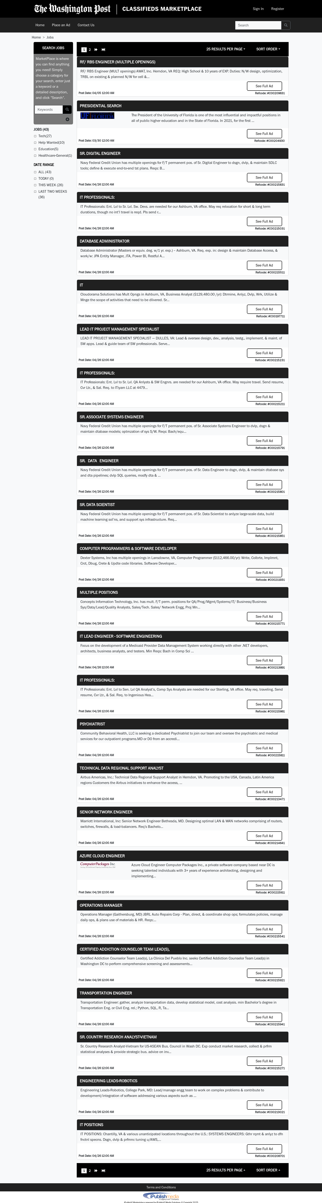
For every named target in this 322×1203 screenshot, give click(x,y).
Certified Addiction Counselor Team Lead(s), (124, 949)
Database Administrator (104, 241)
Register (277, 9)
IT (81, 285)
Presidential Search (100, 105)
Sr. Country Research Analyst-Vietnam (118, 1036)
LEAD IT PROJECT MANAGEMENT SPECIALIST (119, 329)
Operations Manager (101, 905)
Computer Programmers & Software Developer (128, 548)
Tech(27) (44, 136)
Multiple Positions (99, 592)
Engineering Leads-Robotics (108, 1080)
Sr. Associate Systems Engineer (111, 416)
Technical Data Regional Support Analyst (121, 768)
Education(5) (48, 149)
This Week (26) (50, 185)
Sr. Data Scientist (97, 504)
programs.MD (132, 739)
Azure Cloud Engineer (102, 855)
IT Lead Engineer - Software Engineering (121, 636)
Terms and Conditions (161, 1187)
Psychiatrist (92, 724)
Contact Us (86, 25)
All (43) (44, 172)
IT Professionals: (97, 197)
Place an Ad (61, 25)
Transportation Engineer (106, 993)
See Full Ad (264, 86)
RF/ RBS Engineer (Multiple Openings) (117, 61)
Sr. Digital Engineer (100, 153)
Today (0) (46, 178)
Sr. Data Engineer (99, 460)
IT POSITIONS (91, 1124)
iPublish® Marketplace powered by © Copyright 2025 (161, 1196)
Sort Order (266, 49)
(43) (41, 129)
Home (40, 25)
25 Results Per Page (224, 49)
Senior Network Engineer (106, 812)
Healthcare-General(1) (55, 155)
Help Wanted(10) (51, 142)
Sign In (258, 9)
